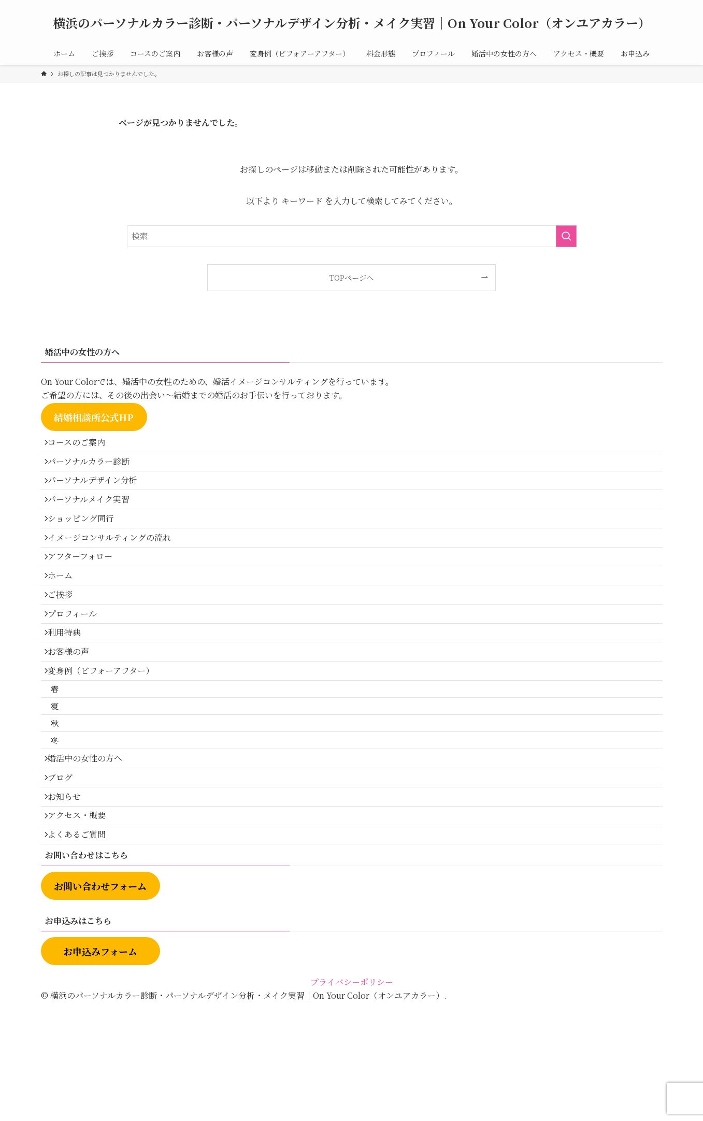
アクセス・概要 (82, 926)
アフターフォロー (85, 592)
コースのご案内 (82, 445)
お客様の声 (74, 715)
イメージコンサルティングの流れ (115, 567)
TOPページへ (351, 277)
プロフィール (78, 666)
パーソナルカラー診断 (94, 470)
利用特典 (70, 690)
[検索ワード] (352, 236)
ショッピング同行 (86, 543)
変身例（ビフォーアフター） (106, 739)
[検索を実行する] (566, 236)
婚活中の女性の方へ (90, 852)
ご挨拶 (65, 641)
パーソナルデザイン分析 (98, 494)
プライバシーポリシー (351, 1101)
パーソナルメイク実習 (94, 518)
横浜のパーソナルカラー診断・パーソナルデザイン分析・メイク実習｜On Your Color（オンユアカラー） (352, 23)
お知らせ (70, 902)
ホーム (65, 617)
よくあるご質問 (82, 951)
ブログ (65, 877)
